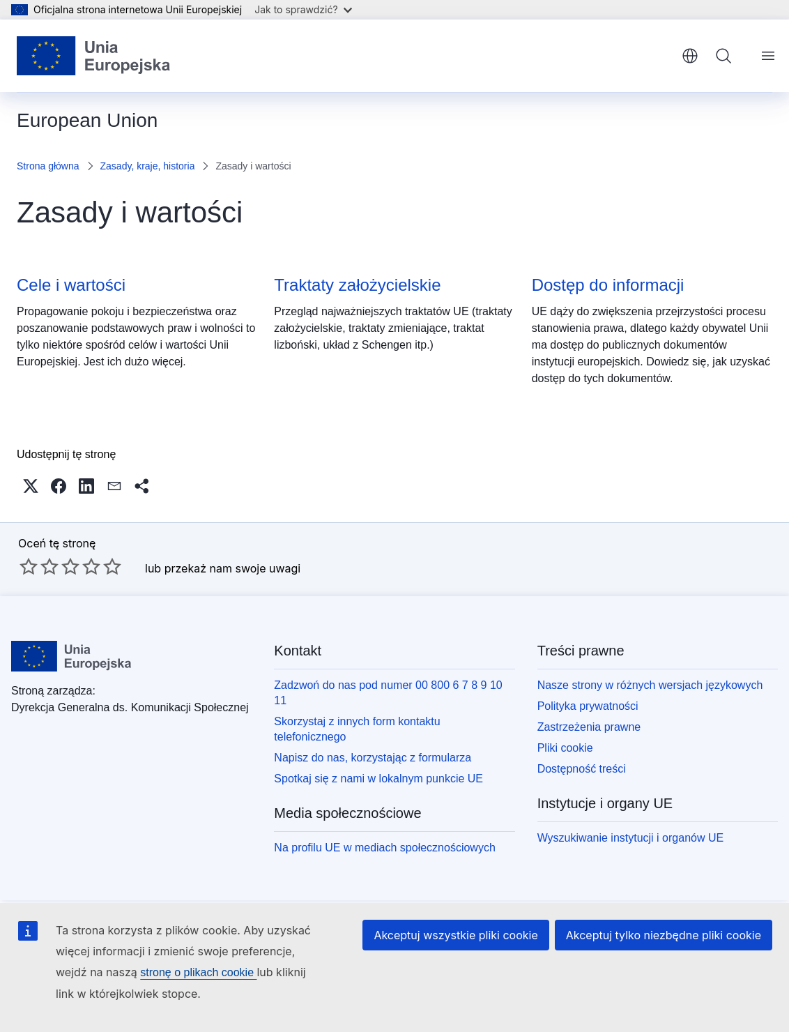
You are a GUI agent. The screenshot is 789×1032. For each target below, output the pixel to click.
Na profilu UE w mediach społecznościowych (384, 847)
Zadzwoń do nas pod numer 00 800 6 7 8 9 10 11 (388, 692)
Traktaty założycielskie (357, 284)
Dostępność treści (581, 769)
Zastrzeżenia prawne (589, 727)
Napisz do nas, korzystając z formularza (372, 758)
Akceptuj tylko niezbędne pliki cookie (663, 935)
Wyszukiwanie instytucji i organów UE (630, 838)
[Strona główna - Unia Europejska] (94, 55)
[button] (31, 486)
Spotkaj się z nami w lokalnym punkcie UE (378, 778)
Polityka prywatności (587, 706)
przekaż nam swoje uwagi (232, 568)
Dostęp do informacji (608, 284)
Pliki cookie (565, 748)
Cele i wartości (71, 284)
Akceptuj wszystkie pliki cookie (455, 935)
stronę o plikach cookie (198, 972)
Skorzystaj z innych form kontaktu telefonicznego (357, 729)
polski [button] (690, 55)
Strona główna (48, 166)
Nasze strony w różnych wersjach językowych (650, 685)
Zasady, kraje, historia (147, 166)
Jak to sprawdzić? (302, 9)
